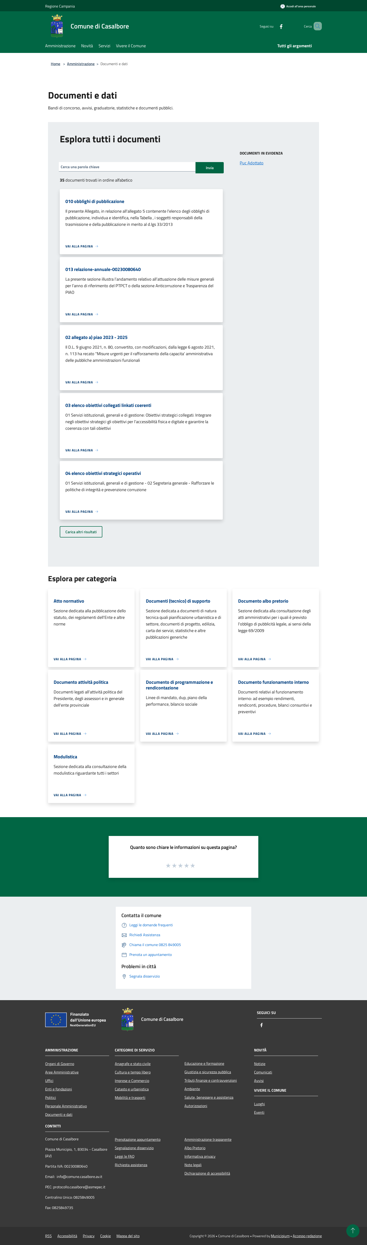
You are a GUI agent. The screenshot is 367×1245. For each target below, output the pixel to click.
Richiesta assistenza (131, 1165)
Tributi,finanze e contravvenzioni (210, 1080)
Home (55, 64)
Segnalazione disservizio (134, 1148)
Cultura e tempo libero (133, 1072)
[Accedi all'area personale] (298, 6)
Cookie (105, 1236)
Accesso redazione (307, 1236)
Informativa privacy (199, 1156)
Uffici (49, 1080)
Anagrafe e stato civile (133, 1063)
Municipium (280, 1236)
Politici (50, 1097)
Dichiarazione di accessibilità (207, 1173)
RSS (48, 1236)
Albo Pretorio (194, 1148)
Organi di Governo (59, 1063)
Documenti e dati (58, 1114)
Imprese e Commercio (132, 1080)
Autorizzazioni (195, 1106)
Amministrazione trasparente (207, 1139)
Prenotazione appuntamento (137, 1139)
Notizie (259, 1063)
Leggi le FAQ (125, 1156)
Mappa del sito (128, 1236)
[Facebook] (274, 26)
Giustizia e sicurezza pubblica (207, 1072)
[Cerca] (316, 26)
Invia (210, 168)
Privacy (89, 1236)
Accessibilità (67, 1236)
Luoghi (259, 1104)
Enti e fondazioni (58, 1089)
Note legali (193, 1165)
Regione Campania (60, 6)
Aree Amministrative (62, 1072)
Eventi (259, 1112)
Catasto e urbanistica (132, 1089)
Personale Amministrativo (66, 1106)
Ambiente (192, 1089)
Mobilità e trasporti (130, 1097)
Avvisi (259, 1080)
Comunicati (263, 1072)
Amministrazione (81, 64)
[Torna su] (352, 1230)
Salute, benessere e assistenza (208, 1097)
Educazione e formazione (204, 1063)
